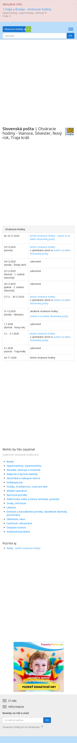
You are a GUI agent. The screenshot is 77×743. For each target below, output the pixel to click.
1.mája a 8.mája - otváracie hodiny (27, 9)
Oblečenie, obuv (16, 519)
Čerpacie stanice (16, 527)
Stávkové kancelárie (18, 531)
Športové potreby (17, 495)
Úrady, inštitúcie (16, 503)
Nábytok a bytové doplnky (22, 474)
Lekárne (11, 507)
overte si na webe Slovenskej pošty (50, 237)
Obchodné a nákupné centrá (23, 478)
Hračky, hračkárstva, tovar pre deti (27, 486)
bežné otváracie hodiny (42, 235)
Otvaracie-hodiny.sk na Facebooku (23, 727)
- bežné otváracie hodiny (23, 548)
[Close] (73, 4)
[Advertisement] (38, 80)
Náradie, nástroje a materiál (23, 469)
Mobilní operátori (17, 490)
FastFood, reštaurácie (19, 523)
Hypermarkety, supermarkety (24, 465)
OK (70, 35)
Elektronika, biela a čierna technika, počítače (33, 499)
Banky (10, 461)
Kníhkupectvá (15, 482)
